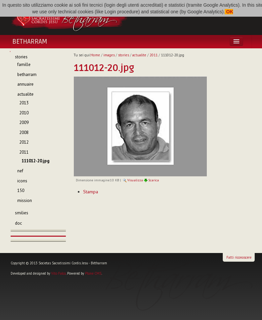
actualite (139, 55)
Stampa (90, 192)
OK (229, 11)
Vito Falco (58, 273)
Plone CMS (93, 273)
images (109, 55)
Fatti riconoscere (238, 257)
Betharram (29, 42)
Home (95, 55)
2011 (154, 55)
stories (123, 55)
